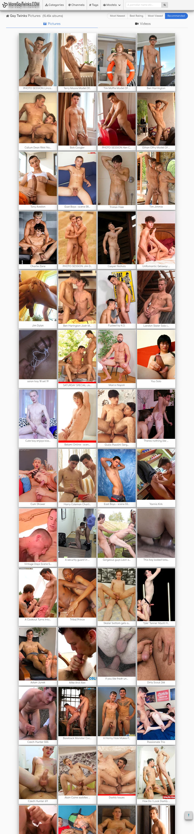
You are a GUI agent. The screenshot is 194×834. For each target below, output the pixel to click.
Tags (93, 5)
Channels (76, 5)
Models (110, 5)
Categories (54, 5)
